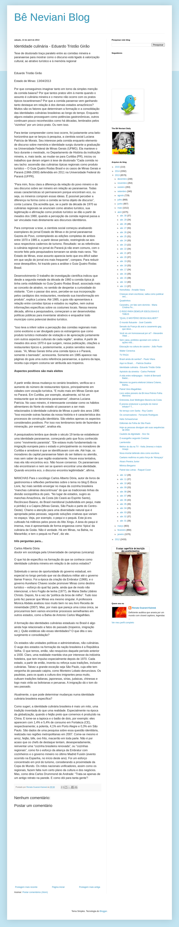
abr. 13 (123, 286)
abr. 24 (123, 240)
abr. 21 (123, 253)
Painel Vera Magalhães (130, 389)
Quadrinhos (124, 300)
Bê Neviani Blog (52, 17)
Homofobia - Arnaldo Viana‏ (132, 290)
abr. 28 (123, 224)
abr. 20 (123, 257)
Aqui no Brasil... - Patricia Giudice (135, 363)
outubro (121, 187)
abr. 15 (123, 278)
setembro (122, 191)
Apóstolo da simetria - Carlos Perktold (137, 371)
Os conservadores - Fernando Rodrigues (138, 415)
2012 (117, 539)
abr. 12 (123, 475)
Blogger (103, 911)
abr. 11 (123, 479)
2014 (117, 171)
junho (120, 204)
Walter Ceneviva (127, 351)
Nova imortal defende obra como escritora (139, 453)
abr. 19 (123, 261)
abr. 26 (123, 232)
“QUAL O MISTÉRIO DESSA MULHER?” (138, 318)
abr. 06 (123, 500)
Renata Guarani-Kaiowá (144, 608)
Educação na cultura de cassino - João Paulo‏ (140, 346)
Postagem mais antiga (89, 887)
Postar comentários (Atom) (35, 892)
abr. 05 (123, 504)
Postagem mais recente (26, 887)
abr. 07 (123, 496)
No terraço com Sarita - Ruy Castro (136, 411)
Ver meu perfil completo (123, 622)
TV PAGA (123, 355)
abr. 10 (123, 483)
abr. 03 (123, 512)
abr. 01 (123, 521)
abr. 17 (123, 269)
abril (120, 212)
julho (120, 199)
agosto (121, 195)
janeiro (121, 534)
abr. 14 (123, 282)
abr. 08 (123, 491)
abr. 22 (123, 249)
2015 (117, 167)
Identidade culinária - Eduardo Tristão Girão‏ (140, 367)
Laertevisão (124, 442)
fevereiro (122, 530)
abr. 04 (123, 508)
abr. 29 (123, 220)
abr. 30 (123, 215)
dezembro (123, 179)
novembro (123, 183)
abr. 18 (123, 265)
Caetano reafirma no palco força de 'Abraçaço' (141, 457)
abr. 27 (123, 228)
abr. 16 (123, 274)
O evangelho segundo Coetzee (134, 438)
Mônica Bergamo (127, 465)
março (121, 526)
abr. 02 (123, 516)
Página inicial (58, 887)
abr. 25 (123, 236)
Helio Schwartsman (128, 419)
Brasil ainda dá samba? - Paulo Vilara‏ (137, 359)
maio (120, 208)
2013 (117, 175)
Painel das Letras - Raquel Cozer (135, 470)
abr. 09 (123, 487)
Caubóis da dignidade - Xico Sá (134, 434)
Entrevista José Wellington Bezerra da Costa (140, 400)
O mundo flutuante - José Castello (135, 322)
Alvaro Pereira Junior (129, 461)
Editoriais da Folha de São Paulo (134, 423)
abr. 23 (123, 245)
